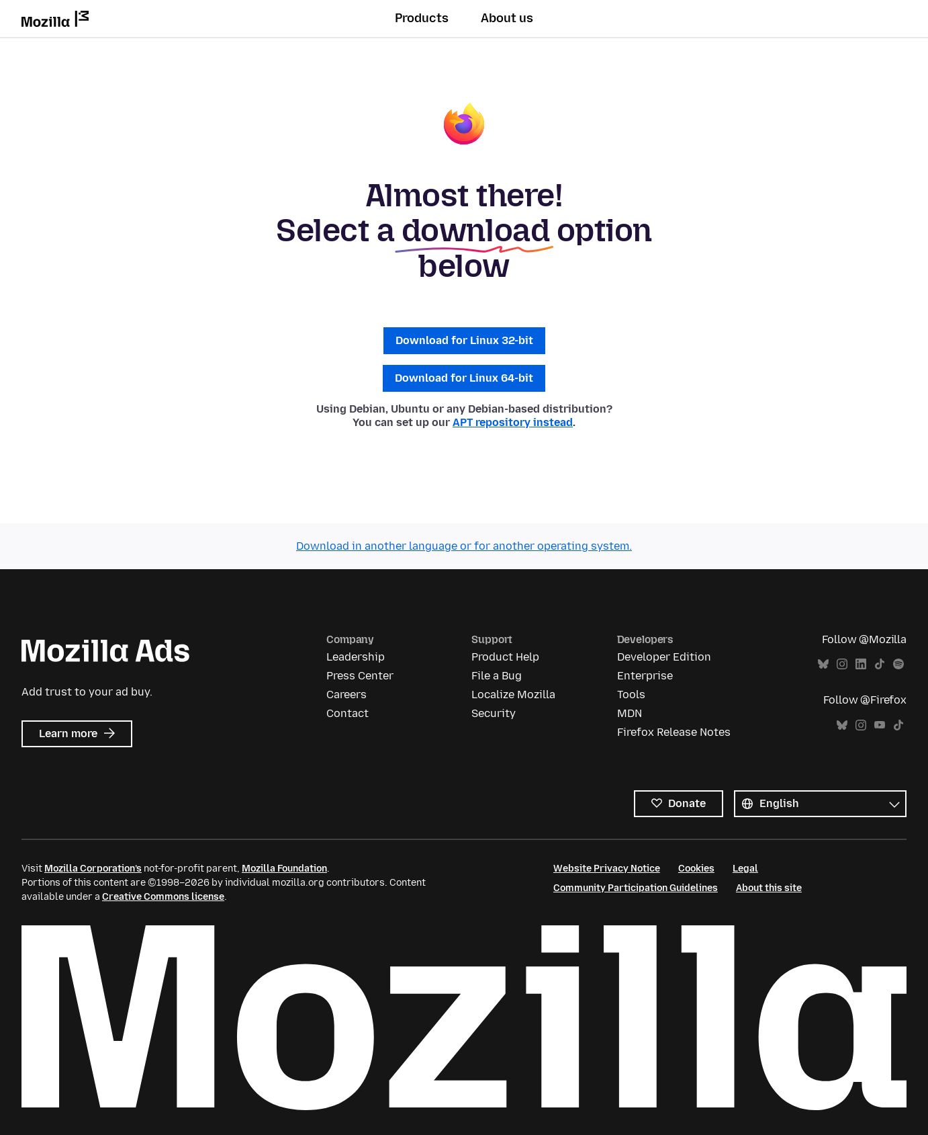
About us (507, 18)
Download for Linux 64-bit (464, 378)
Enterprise (645, 675)
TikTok (880, 664)
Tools (631, 694)
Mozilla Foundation (284, 868)
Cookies (696, 868)
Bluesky (823, 664)
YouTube (880, 725)
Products (422, 18)
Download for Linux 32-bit (464, 340)
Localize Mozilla (513, 694)
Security (493, 713)
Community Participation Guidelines (635, 888)
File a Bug (496, 675)
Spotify (898, 664)
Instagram (842, 664)
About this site (769, 888)
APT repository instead (513, 422)
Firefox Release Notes (674, 732)
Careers (346, 694)
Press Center (359, 675)
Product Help (505, 656)
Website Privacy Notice (606, 868)
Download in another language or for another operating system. (464, 546)
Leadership (355, 656)
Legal (745, 868)
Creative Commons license (163, 896)
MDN (629, 713)
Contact (347, 713)
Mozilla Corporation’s (93, 868)
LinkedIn (861, 664)
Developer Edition (664, 656)
